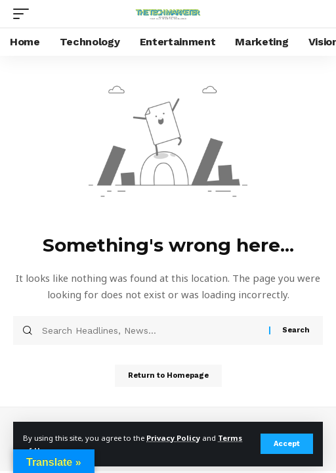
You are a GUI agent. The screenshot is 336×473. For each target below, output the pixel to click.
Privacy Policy (173, 437)
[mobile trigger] (24, 14)
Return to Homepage (168, 375)
